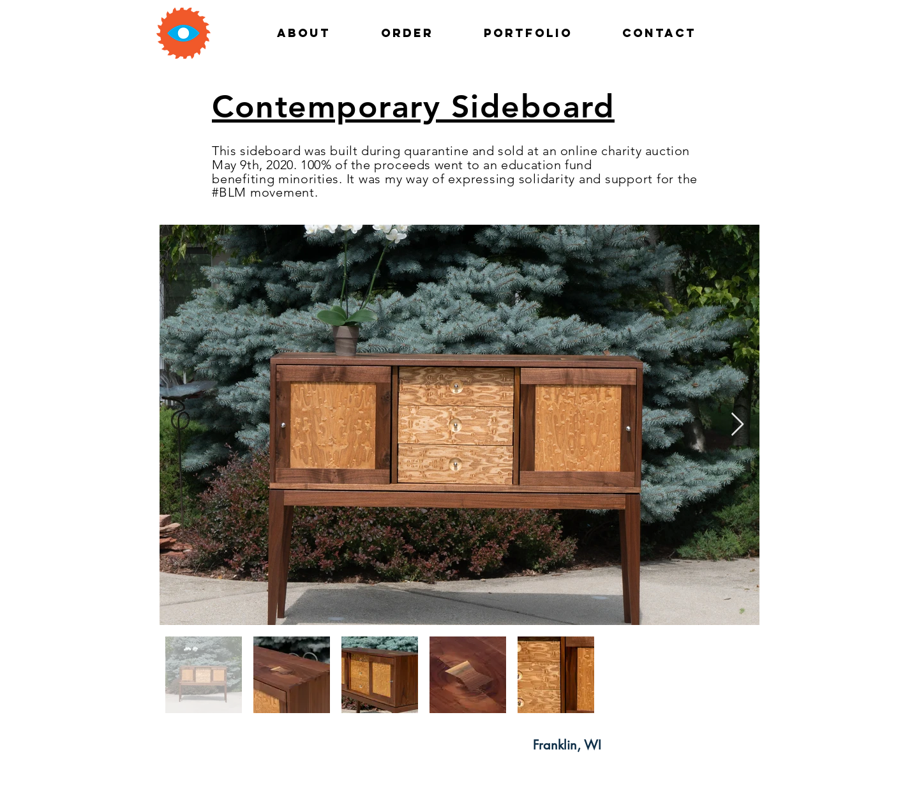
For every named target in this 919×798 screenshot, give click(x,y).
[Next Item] (737, 424)
